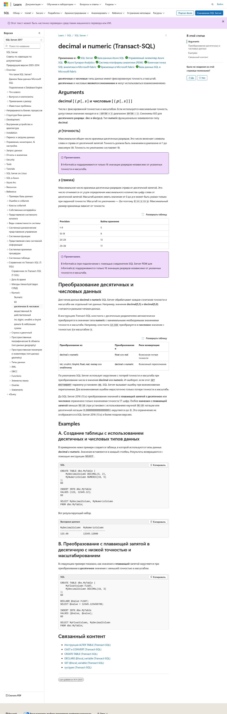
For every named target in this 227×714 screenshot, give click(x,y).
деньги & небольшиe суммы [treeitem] (25, 326)
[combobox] (24, 39)
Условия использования (200, 712)
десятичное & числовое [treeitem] (26, 306)
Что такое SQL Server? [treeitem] (20, 74)
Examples (192, 52)
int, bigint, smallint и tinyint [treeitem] (27, 319)
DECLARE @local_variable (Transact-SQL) (87, 658)
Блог (60, 712)
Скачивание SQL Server (209, 12)
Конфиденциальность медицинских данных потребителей (152, 712)
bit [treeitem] (15, 301)
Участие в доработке (79, 712)
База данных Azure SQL (110, 58)
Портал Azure (185, 12)
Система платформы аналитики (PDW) (121, 62)
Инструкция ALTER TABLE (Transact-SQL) (87, 644)
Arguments (193, 41)
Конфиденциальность (105, 712)
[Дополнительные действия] (166, 35)
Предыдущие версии (43, 712)
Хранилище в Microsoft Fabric (118, 67)
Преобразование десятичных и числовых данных (204, 47)
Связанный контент (198, 57)
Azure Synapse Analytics (80, 62)
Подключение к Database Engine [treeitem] (25, 87)
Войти (220, 4)
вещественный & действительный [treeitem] (23, 313)
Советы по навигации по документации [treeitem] (19, 58)
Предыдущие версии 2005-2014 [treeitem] (22, 65)
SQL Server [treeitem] (12, 52)
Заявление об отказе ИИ (16, 712)
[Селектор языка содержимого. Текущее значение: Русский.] (11, 704)
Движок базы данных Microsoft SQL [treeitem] (25, 80)
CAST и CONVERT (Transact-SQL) (82, 649)
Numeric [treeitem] (18, 297)
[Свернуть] (39, 33)
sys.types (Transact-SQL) (78, 667)
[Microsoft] (6, 4)
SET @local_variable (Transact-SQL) (84, 662)
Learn (61, 35)
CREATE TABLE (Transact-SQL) (81, 653)
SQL (69, 35)
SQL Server (80, 35)
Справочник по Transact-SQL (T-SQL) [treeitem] (26, 272)
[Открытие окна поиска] (212, 4)
